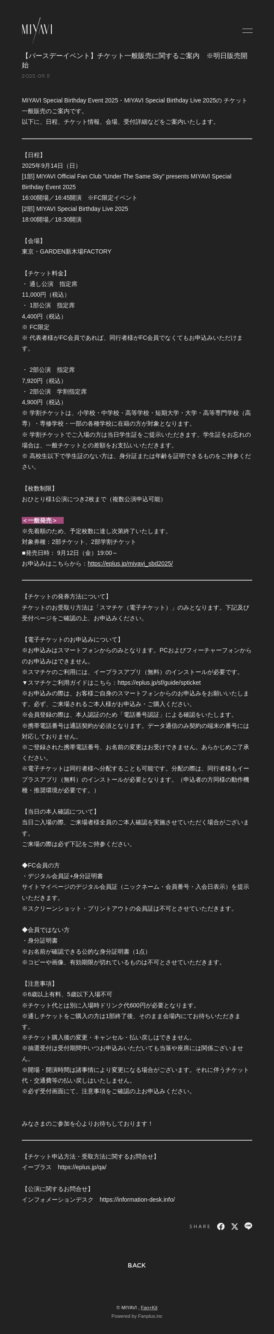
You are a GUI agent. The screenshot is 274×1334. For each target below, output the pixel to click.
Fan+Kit (149, 1307)
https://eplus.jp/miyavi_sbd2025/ (130, 563)
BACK (137, 1265)
